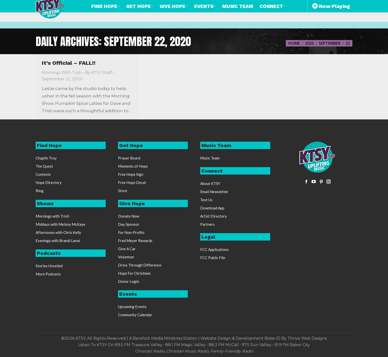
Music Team (209, 158)
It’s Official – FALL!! (69, 63)
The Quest (44, 166)
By (98, 72)
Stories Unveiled (49, 266)
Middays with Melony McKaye (60, 224)
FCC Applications (214, 249)
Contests (43, 174)
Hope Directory (49, 182)
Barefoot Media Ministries (157, 338)
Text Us (206, 200)
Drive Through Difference (139, 265)
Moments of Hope (133, 166)
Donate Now (128, 216)
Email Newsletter (214, 191)
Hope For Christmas (134, 273)
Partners (207, 224)
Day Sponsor (128, 224)
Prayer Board (129, 158)
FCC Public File (212, 257)
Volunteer (126, 257)
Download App (212, 208)
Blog (40, 190)
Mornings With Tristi (61, 72)
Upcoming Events (132, 306)
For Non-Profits (131, 232)
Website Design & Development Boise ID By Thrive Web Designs (263, 338)
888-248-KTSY (186, 4)
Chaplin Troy (46, 158)
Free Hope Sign (130, 174)
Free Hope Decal (132, 182)
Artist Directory (213, 216)
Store (122, 190)
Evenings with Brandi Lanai (58, 240)
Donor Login (128, 281)
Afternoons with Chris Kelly (58, 232)
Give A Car (127, 248)
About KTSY (210, 183)
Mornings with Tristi (52, 216)
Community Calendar (135, 314)
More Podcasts (48, 274)
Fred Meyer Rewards (135, 240)
